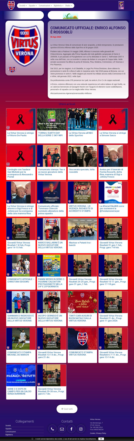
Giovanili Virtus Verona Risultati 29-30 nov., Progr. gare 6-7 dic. (51, 391)
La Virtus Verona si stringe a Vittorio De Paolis (20, 134)
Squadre (33, 6)
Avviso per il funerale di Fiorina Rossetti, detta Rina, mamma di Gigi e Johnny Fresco (111, 173)
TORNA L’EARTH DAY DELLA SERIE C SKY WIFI (50, 134)
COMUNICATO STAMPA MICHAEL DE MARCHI (19, 353)
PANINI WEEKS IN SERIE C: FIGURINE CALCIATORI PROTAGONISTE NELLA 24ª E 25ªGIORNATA (51, 283)
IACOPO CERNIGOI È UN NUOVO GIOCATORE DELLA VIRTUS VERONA (50, 318)
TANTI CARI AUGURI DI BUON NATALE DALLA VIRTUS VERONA (80, 318)
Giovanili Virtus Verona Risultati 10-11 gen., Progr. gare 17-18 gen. (113, 281)
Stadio (68, 6)
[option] (92, 15)
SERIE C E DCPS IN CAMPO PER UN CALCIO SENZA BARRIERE (19, 391)
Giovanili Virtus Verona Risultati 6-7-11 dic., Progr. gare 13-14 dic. (113, 355)
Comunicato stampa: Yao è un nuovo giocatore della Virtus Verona (51, 172)
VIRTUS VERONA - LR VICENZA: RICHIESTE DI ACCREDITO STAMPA (81, 208)
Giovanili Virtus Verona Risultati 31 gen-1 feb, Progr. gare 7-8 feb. (111, 245)
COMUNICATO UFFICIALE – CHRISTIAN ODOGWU (20, 280)
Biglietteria (58, 6)
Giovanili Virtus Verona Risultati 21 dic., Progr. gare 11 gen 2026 (111, 318)
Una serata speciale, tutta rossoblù (81, 170)
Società (23, 6)
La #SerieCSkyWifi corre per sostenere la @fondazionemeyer (112, 208)
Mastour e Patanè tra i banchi (80, 243)
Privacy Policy (101, 433)
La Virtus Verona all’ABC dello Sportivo (81, 134)
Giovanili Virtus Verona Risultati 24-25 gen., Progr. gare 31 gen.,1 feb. (82, 281)
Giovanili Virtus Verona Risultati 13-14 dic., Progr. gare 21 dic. (51, 355)
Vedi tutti (67, 409)
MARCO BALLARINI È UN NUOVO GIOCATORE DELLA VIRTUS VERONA (50, 245)
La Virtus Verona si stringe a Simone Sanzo (113, 134)
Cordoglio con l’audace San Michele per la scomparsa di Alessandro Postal (20, 173)
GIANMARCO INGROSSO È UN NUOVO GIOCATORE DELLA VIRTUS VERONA (20, 318)
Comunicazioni (45, 6)
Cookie (92, 433)
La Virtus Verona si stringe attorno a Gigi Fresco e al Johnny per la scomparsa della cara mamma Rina (20, 210)
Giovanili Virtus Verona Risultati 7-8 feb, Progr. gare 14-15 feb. (19, 245)
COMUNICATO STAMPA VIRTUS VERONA (81, 353)
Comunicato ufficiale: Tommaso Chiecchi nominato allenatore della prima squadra (51, 210)
